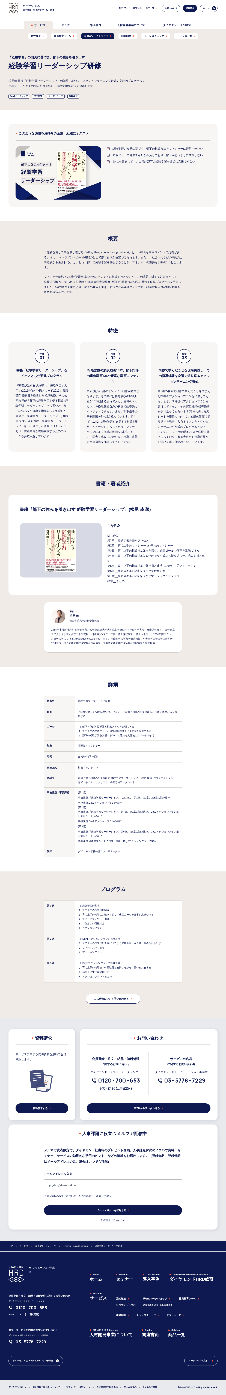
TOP (10, 1246)
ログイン (123, 8)
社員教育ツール (189, 1298)
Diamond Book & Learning (75, 1246)
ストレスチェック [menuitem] (155, 36)
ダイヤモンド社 (17, 1387)
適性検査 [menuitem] (37, 36)
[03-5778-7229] (185, 1080)
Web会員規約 (130, 1387)
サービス (38, 25)
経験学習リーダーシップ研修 (108, 1246)
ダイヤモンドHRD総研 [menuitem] (177, 25)
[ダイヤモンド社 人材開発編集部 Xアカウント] (35, 1361)
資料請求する (42, 1108)
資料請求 (190, 8)
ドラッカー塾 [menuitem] (186, 36)
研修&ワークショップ (45, 1246)
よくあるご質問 (149, 1387)
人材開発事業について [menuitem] (131, 25)
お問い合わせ (171, 8)
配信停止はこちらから (113, 1220)
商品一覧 (151, 8)
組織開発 (122, 1315)
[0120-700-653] (119, 1080)
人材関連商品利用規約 (107, 1387)
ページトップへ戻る (201, 1360)
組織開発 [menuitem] (127, 36)
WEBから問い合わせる (148, 1108)
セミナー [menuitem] (67, 25)
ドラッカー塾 (175, 1315)
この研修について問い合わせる (113, 998)
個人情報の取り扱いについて (46, 1387)
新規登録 (137, 8)
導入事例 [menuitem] (95, 25)
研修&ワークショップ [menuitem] (97, 36)
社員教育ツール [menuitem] (64, 36)
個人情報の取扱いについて (61, 1196)
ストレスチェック (147, 1315)
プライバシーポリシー (78, 1387)
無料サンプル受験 (126, 1304)
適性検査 (122, 1298)
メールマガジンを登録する (113, 1210)
